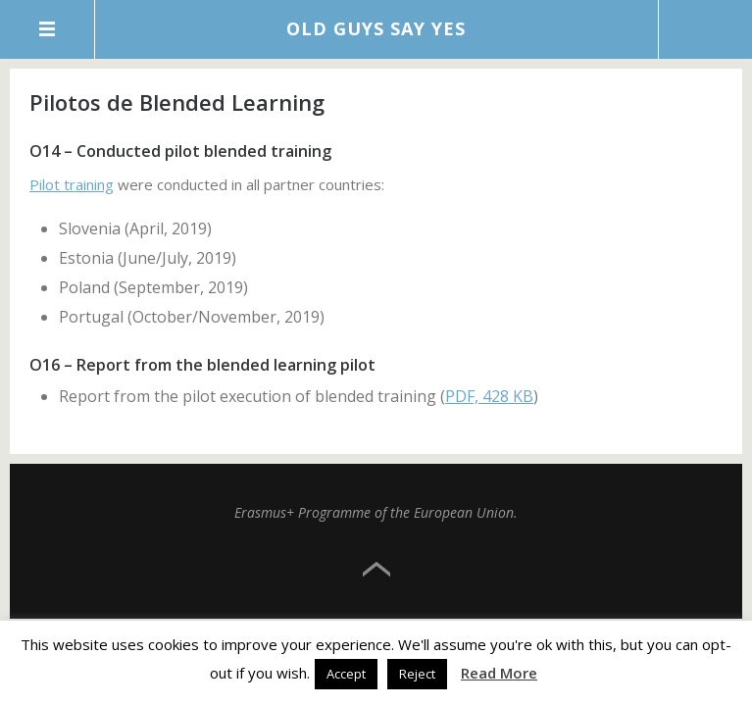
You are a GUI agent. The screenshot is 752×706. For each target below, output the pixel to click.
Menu (47, 29)
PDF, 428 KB (489, 396)
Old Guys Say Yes (376, 28)
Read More (499, 672)
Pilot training (71, 184)
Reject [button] (417, 673)
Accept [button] (346, 673)
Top (376, 570)
